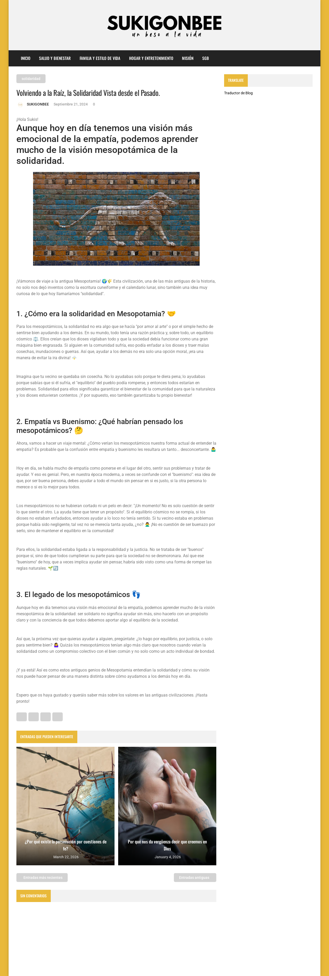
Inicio (25, 58)
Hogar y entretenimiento (151, 58)
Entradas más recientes (42, 877)
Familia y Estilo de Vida (100, 58)
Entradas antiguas (194, 877)
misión (187, 58)
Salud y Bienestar (55, 58)
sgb (205, 58)
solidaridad (31, 79)
